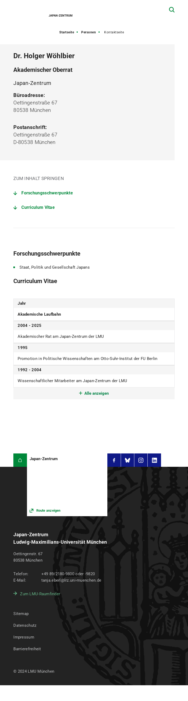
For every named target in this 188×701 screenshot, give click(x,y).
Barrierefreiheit (27, 649)
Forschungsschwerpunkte (47, 192)
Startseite (66, 32)
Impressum (23, 637)
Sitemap (21, 613)
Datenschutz (24, 625)
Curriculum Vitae (38, 207)
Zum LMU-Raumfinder (40, 594)
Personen (88, 32)
